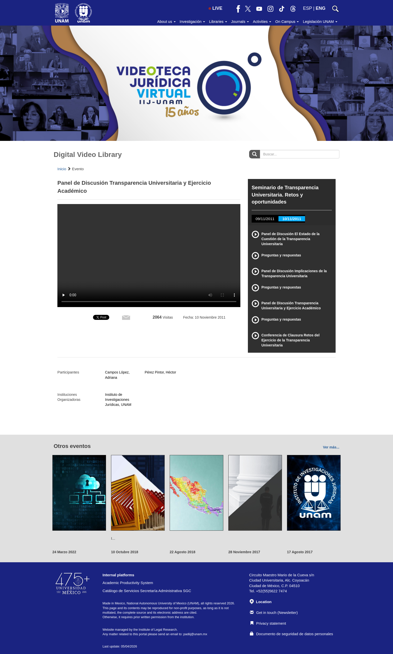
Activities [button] (262, 21)
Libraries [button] (218, 21)
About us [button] (166, 21)
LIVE (215, 8)
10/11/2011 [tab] (291, 219)
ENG (320, 8)
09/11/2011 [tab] (265, 219)
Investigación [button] (192, 21)
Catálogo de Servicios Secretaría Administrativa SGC (147, 591)
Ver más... (331, 447)
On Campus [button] (287, 21)
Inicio (61, 169)
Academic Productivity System (128, 583)
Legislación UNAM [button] (320, 21)
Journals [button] (240, 21)
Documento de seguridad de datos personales (291, 634)
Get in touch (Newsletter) (274, 612)
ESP (307, 8)
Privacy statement (268, 623)
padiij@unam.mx (195, 634)
